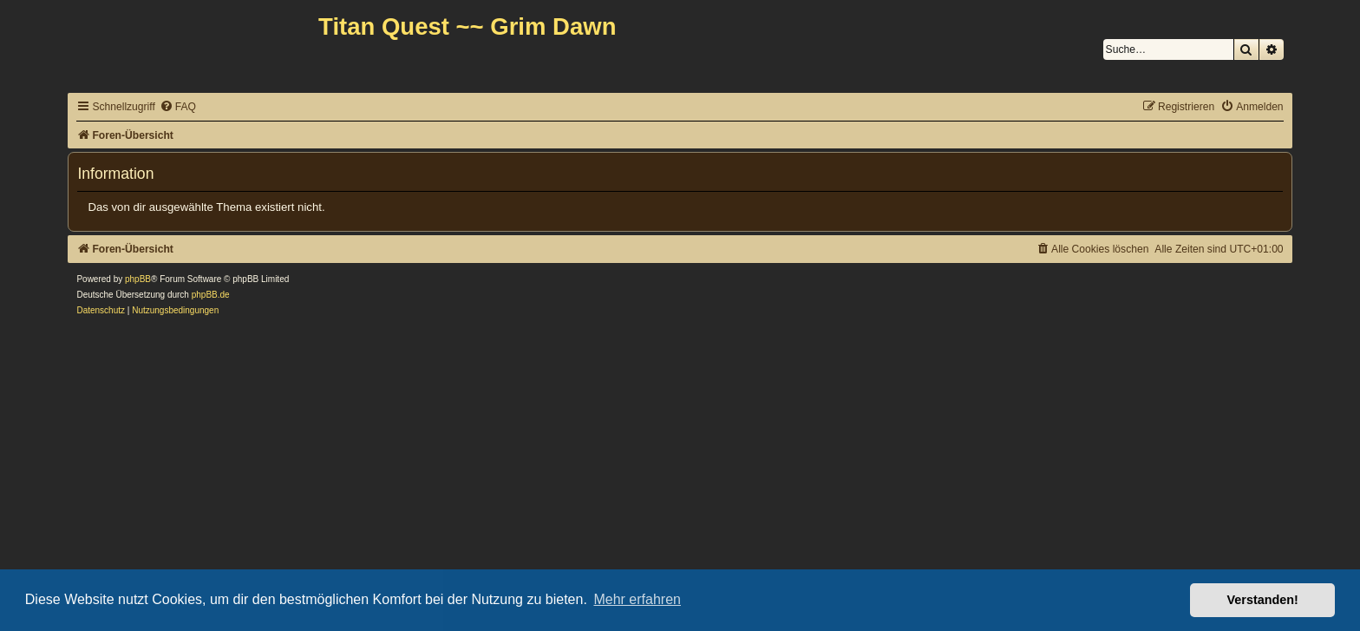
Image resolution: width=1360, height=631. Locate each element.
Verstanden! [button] (1262, 600)
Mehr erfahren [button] (637, 599)
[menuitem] (178, 107)
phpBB (138, 279)
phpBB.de (211, 294)
